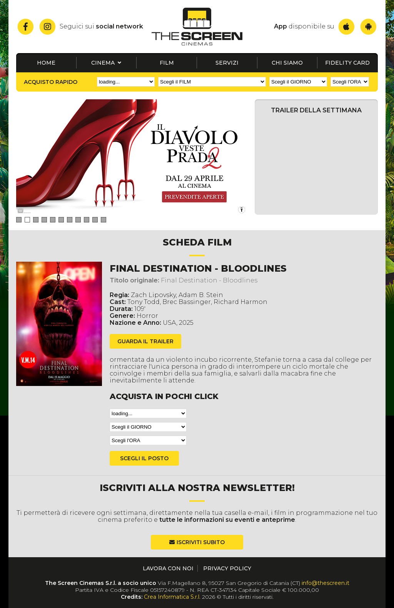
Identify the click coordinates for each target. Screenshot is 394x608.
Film (167, 62)
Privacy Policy (227, 568)
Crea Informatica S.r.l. (172, 596)
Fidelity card (347, 62)
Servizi (227, 62)
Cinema (106, 62)
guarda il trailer (145, 341)
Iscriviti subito (201, 542)
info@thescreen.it (325, 583)
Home (46, 62)
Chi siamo (287, 62)
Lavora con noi (168, 568)
